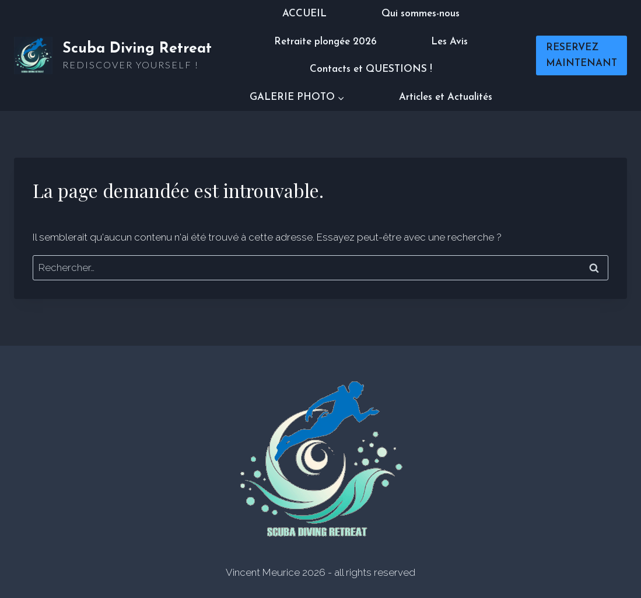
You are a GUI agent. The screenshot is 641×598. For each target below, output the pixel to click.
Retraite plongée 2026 (325, 42)
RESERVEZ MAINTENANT (581, 55)
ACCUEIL (304, 14)
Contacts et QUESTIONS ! (371, 69)
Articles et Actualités (445, 97)
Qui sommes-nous (420, 14)
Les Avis (449, 42)
